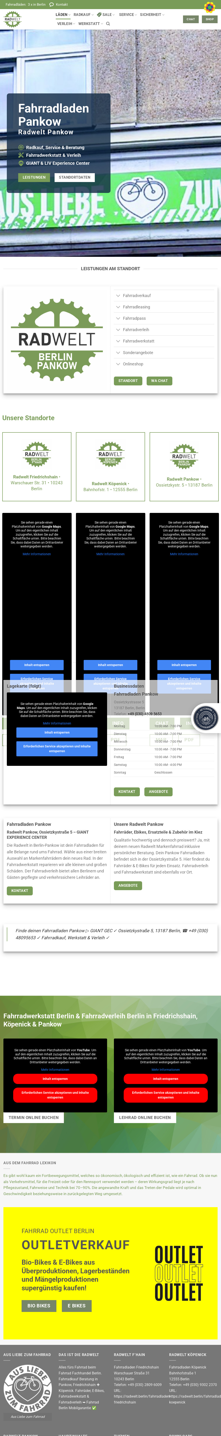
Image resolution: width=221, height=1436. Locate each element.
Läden (63, 14)
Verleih (66, 24)
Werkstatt (90, 24)
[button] (108, 23)
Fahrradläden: (25, 4)
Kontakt (62, 4)
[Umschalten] (118, 296)
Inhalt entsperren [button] (36, 665)
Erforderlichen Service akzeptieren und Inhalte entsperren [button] (57, 748)
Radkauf (84, 14)
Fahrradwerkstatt (72, 1396)
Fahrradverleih (70, 1402)
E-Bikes (98, 1391)
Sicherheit (152, 14)
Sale (106, 14)
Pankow (65, 1385)
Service (128, 14)
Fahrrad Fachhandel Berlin (80, 1373)
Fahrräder (82, 1391)
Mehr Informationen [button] (37, 554)
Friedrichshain (84, 1385)
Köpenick (66, 1391)
